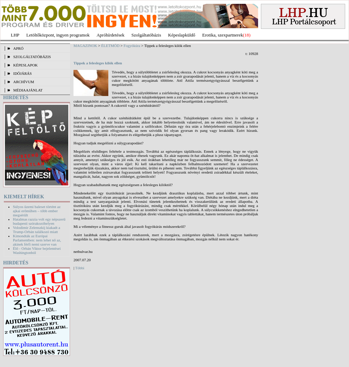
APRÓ (18, 48)
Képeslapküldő (181, 35)
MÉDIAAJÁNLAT (27, 90)
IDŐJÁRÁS (22, 73)
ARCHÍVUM (23, 82)
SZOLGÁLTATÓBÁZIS (32, 57)
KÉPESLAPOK (25, 65)
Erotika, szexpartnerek (222, 35)
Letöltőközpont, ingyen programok (58, 35)
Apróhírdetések (110, 35)
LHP (15, 35)
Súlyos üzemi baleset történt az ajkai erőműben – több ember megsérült (37, 211)
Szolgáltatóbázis (146, 35)
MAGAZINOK (85, 45)
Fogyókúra (132, 45)
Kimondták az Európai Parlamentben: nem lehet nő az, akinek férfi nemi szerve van (37, 240)
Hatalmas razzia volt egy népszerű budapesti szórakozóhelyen (39, 221)
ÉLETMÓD (110, 45)
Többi (79, 268)
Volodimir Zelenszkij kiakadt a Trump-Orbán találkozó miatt (36, 229)
